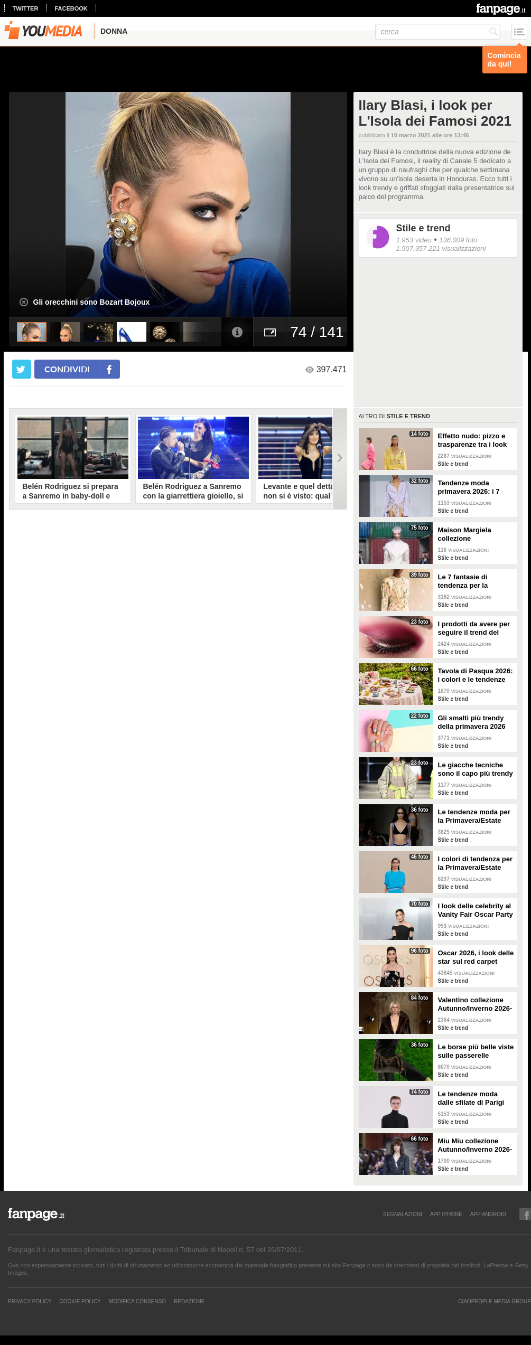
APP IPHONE (446, 1214)
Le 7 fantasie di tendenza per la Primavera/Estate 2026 (474, 581)
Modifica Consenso (137, 1301)
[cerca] (437, 32)
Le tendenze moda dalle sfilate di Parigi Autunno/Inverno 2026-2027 (475, 1098)
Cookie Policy (79, 1301)
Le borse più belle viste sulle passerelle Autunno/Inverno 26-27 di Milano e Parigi (476, 1051)
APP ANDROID (488, 1214)
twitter (26, 8)
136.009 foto (458, 240)
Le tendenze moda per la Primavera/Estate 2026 (474, 816)
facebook (70, 8)
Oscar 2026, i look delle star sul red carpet (476, 957)
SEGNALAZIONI (402, 1214)
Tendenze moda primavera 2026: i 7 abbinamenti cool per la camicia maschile (472, 487)
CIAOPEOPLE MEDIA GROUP (494, 1301)
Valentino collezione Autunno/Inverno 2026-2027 (475, 1004)
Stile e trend (423, 228)
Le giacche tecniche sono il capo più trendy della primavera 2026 (475, 769)
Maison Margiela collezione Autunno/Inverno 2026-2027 (475, 534)
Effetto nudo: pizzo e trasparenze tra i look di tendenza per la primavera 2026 (472, 440)
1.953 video (414, 240)
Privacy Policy (29, 1301)
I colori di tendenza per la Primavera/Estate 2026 (475, 863)
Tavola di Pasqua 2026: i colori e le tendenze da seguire (475, 675)
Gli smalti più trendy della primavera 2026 (472, 722)
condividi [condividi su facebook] (67, 369)
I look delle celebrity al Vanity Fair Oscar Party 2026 (475, 910)
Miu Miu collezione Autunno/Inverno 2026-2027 (475, 1145)
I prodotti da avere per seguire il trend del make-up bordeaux (474, 628)
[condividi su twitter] (21, 369)
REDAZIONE (189, 1301)
